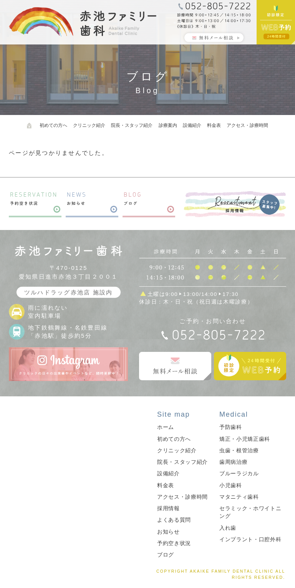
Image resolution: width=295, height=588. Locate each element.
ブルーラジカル (239, 473)
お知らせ (168, 532)
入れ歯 (227, 528)
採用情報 (168, 508)
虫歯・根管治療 (239, 450)
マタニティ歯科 (239, 497)
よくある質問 (174, 520)
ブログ (165, 555)
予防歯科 (230, 427)
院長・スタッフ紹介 (131, 125)
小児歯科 (230, 485)
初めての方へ (53, 125)
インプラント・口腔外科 (250, 539)
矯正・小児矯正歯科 (244, 439)
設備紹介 (192, 125)
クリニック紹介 (89, 125)
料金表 (214, 125)
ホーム (165, 427)
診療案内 (168, 125)
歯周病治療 (233, 462)
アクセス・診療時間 (247, 125)
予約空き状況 (174, 543)
